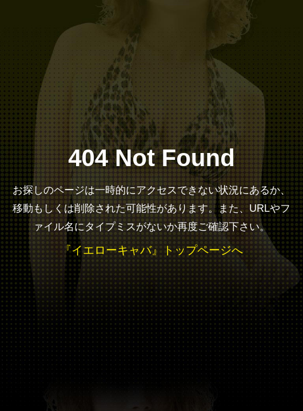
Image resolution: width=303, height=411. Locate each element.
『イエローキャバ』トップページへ (151, 250)
